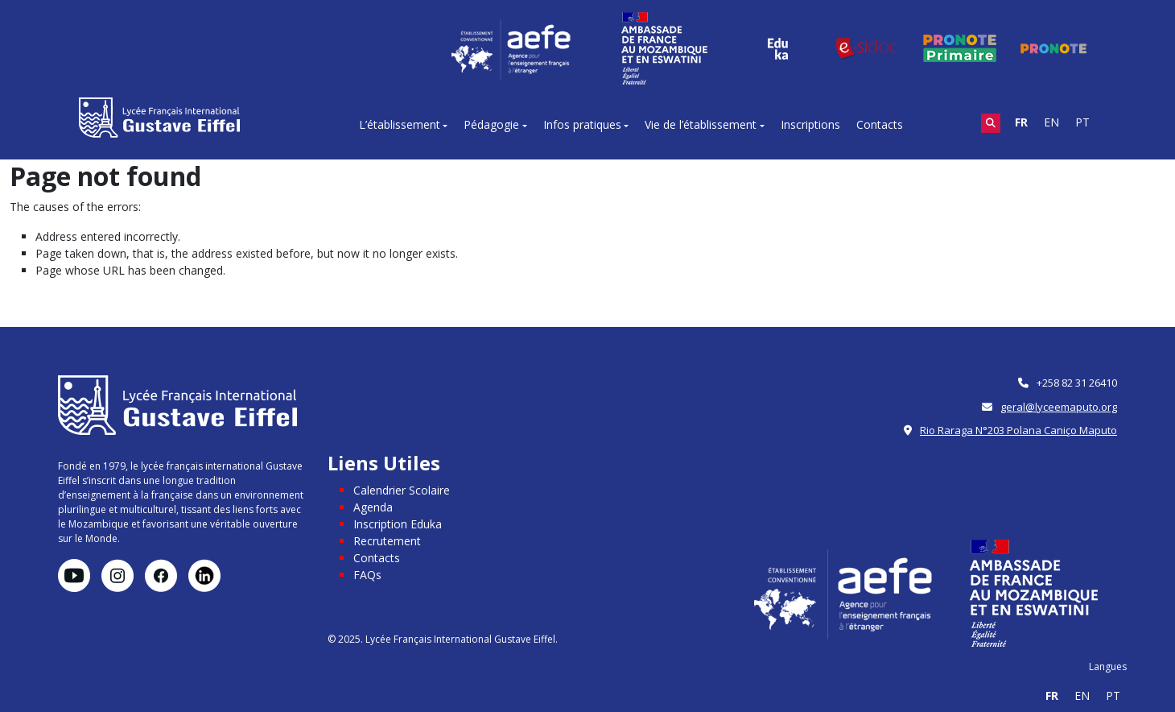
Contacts (879, 124)
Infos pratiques (582, 124)
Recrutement (387, 540)
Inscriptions (810, 124)
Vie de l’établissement (701, 124)
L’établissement (399, 124)
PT (1082, 122)
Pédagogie (491, 124)
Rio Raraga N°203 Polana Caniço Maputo (1018, 430)
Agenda (373, 507)
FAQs (367, 574)
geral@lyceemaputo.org (1058, 406)
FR (1021, 122)
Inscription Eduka (397, 524)
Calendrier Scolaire (401, 490)
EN (1051, 122)
